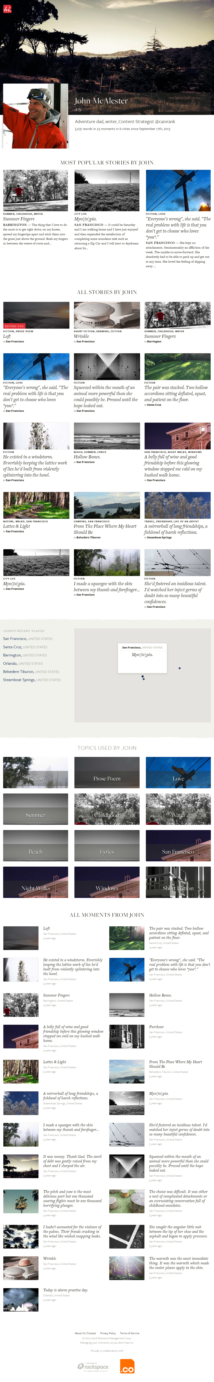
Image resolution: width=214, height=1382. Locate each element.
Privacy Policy (108, 1333)
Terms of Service (129, 1333)
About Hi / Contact (85, 1333)
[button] (144, 677)
